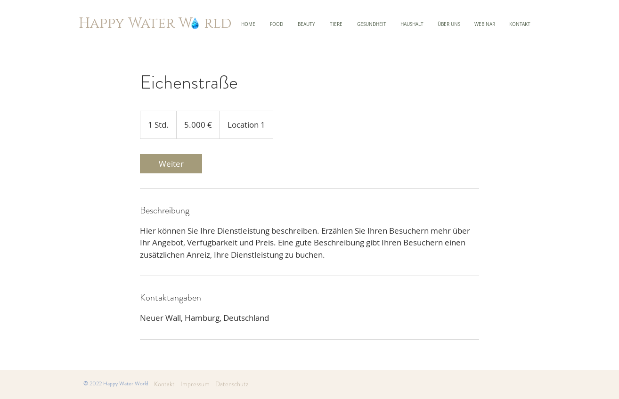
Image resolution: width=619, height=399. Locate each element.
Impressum (192, 384)
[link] (171, 163)
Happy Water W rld (155, 23)
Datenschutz (231, 384)
